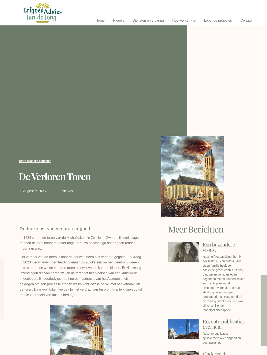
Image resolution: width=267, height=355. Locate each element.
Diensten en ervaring (148, 20)
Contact (246, 20)
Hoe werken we (184, 20)
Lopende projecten (218, 20)
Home (100, 20)
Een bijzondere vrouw (219, 247)
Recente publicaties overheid (224, 324)
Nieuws (118, 20)
